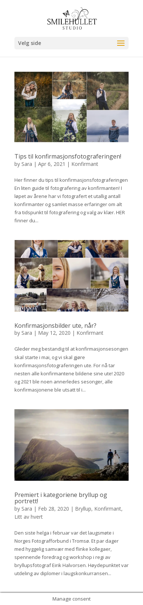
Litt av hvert (28, 516)
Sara (26, 163)
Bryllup (83, 508)
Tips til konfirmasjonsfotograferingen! (67, 156)
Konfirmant (84, 163)
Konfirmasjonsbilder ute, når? (55, 325)
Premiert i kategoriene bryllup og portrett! (60, 498)
